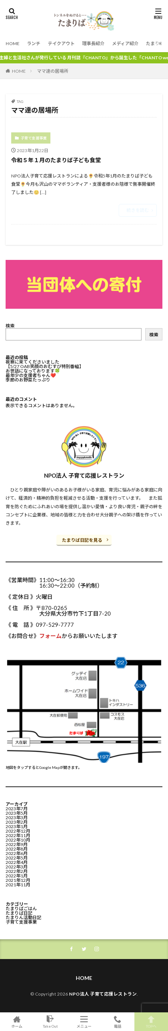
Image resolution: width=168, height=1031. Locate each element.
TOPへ (151, 1021)
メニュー (84, 1021)
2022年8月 (17, 849)
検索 (10, 326)
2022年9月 (17, 844)
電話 (117, 1021)
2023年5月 (17, 813)
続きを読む (138, 210)
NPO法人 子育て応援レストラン (103, 994)
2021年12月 (18, 880)
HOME (12, 43)
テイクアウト (61, 43)
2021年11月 (18, 884)
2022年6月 (17, 853)
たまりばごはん (21, 908)
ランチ (33, 43)
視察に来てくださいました (32, 362)
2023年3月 (17, 817)
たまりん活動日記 (23, 917)
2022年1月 (17, 875)
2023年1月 (17, 826)
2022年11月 (18, 835)
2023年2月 (17, 822)
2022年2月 (17, 871)
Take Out (50, 1021)
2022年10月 (18, 840)
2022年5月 (17, 858)
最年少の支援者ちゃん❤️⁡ (31, 375)
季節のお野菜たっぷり (28, 380)
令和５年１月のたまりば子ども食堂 (56, 160)
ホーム (17, 1021)
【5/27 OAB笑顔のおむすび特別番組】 (45, 366)
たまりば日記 (19, 913)
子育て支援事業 (34, 138)
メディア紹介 (125, 43)
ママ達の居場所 (52, 71)
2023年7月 (17, 808)
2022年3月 (17, 867)
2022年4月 (17, 862)
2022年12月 (18, 831)
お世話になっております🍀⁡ (33, 371)
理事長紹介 (93, 43)
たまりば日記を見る (82, 540)
